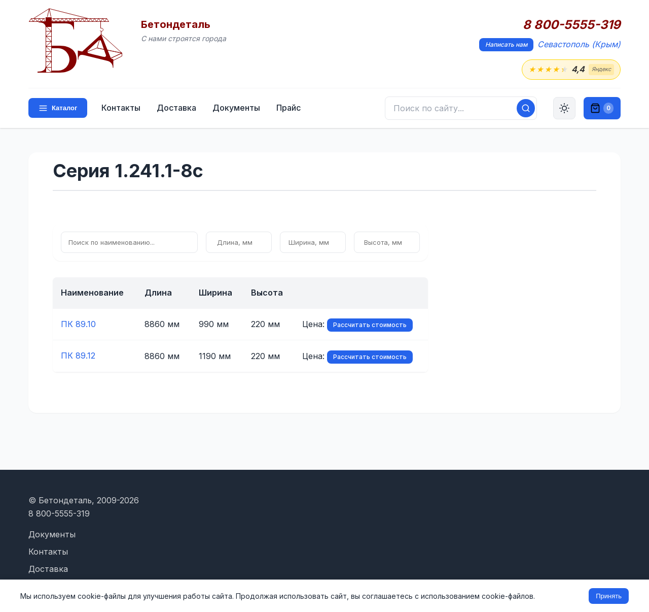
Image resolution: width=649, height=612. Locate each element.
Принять (609, 596)
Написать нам (506, 44)
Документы (236, 108)
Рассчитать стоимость (370, 325)
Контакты (120, 108)
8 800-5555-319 (572, 24)
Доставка (176, 108)
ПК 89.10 (78, 324)
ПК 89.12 (78, 355)
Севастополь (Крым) (579, 44)
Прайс (288, 108)
